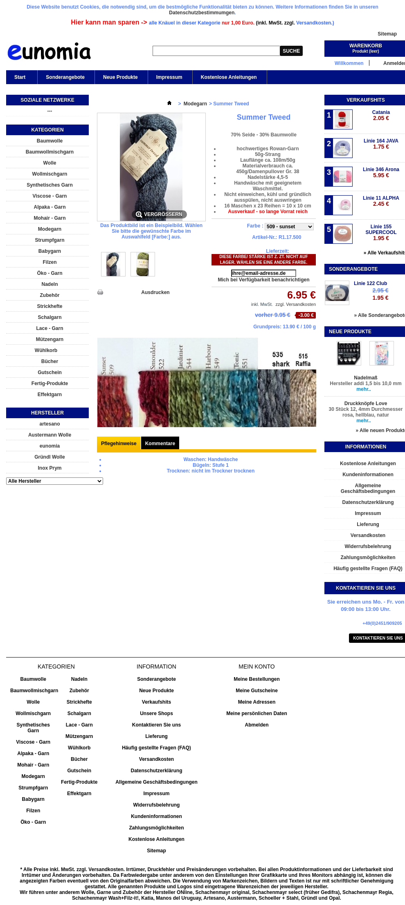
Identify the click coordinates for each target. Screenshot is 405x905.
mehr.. (363, 389)
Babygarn (49, 251)
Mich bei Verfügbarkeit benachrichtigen (263, 280)
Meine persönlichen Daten (256, 713)
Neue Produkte (120, 77)
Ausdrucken (155, 292)
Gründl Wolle (49, 457)
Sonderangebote (65, 77)
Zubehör (50, 295)
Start (19, 79)
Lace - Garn (49, 328)
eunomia (50, 446)
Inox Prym (49, 468)
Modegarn (49, 229)
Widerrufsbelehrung (156, 805)
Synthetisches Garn (50, 185)
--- (49, 111)
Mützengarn (49, 339)
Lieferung (156, 736)
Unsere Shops (156, 713)
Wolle (49, 163)
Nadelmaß (365, 378)
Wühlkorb (46, 350)
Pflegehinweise (119, 443)
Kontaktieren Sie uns (156, 725)
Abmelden (256, 725)
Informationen (365, 447)
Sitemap (387, 34)
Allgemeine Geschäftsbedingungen (156, 782)
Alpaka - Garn (49, 207)
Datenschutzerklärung (156, 770)
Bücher (49, 361)
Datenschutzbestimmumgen (201, 13)
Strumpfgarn (50, 240)
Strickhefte (49, 306)
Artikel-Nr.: (264, 237)
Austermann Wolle (49, 435)
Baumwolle (50, 141)
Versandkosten (156, 759)
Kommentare (160, 443)
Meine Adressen (257, 702)
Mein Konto (256, 666)
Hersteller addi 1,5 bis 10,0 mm (365, 383)
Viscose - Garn (50, 196)
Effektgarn (50, 394)
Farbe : (256, 226)
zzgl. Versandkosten (296, 304)
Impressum (169, 77)
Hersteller (47, 413)
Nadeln (49, 284)
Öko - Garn (49, 273)
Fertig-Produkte (50, 383)
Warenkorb (365, 46)
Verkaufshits (365, 100)
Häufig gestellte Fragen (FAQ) (156, 748)
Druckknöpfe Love (365, 403)
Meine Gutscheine (257, 690)
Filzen (49, 262)
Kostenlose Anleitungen (229, 77)
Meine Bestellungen (257, 679)
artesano (49, 424)
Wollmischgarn (50, 174)
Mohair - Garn (49, 218)
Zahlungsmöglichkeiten (156, 828)
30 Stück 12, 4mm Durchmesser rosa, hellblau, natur (366, 412)
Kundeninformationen (156, 816)
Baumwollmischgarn (50, 152)
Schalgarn (49, 317)
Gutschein (50, 372)
